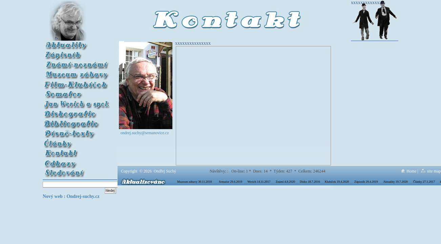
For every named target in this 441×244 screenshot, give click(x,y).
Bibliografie (76, 121)
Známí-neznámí (76, 62)
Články (76, 141)
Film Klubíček (76, 82)
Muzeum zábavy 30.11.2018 (194, 181)
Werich (76, 102)
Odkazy (76, 161)
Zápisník (76, 53)
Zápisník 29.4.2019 (366, 181)
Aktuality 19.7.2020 (395, 181)
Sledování (76, 171)
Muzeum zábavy (76, 72)
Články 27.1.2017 (424, 181)
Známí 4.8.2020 (285, 181)
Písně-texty (76, 131)
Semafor (76, 92)
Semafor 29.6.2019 (230, 181)
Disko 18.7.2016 (310, 181)
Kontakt (51, 151)
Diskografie (76, 112)
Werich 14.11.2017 (258, 181)
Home (408, 171)
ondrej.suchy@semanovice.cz (145, 132)
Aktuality (76, 43)
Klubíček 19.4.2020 (337, 181)
